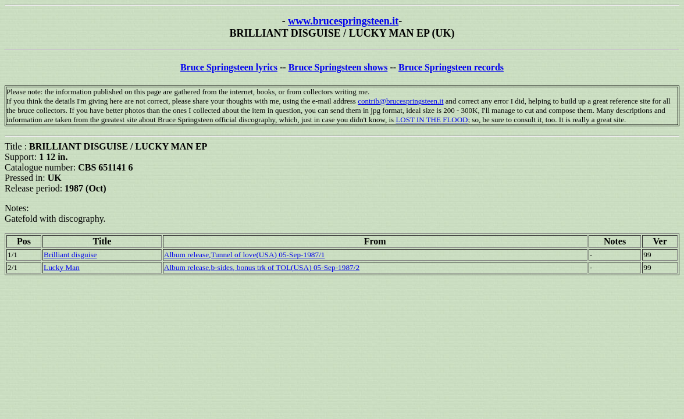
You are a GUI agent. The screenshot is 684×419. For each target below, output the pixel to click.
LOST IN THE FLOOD (432, 119)
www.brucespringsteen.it (343, 21)
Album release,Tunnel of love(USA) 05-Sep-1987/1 (244, 254)
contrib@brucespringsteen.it (400, 101)
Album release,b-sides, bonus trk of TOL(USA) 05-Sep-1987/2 (261, 267)
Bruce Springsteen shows (338, 67)
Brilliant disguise (70, 254)
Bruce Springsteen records (451, 67)
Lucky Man (62, 267)
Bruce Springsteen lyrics (228, 67)
